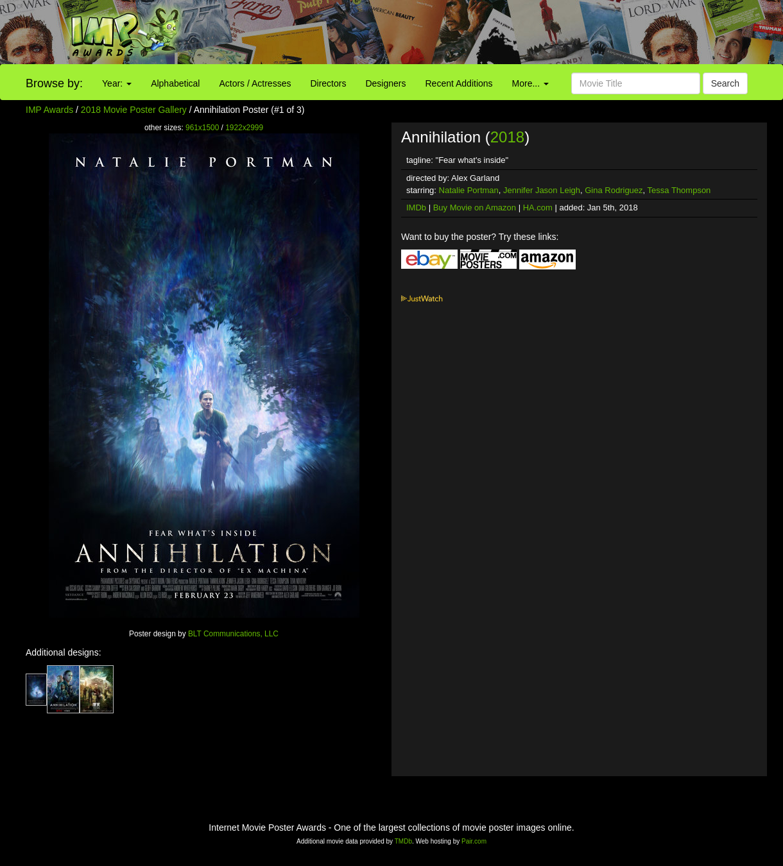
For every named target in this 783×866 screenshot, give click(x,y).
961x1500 (202, 127)
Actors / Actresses (255, 83)
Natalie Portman (469, 190)
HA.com (538, 207)
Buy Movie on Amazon (474, 207)
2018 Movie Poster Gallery (134, 110)
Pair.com (473, 841)
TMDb (403, 841)
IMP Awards (49, 110)
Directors (328, 83)
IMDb (416, 207)
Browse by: (54, 83)
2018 (507, 137)
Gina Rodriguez (613, 190)
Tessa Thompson (679, 190)
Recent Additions (459, 83)
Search (725, 83)
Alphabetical (175, 83)
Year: (117, 83)
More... (530, 83)
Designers (385, 83)
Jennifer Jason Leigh (541, 190)
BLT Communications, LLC (233, 633)
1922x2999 (244, 127)
